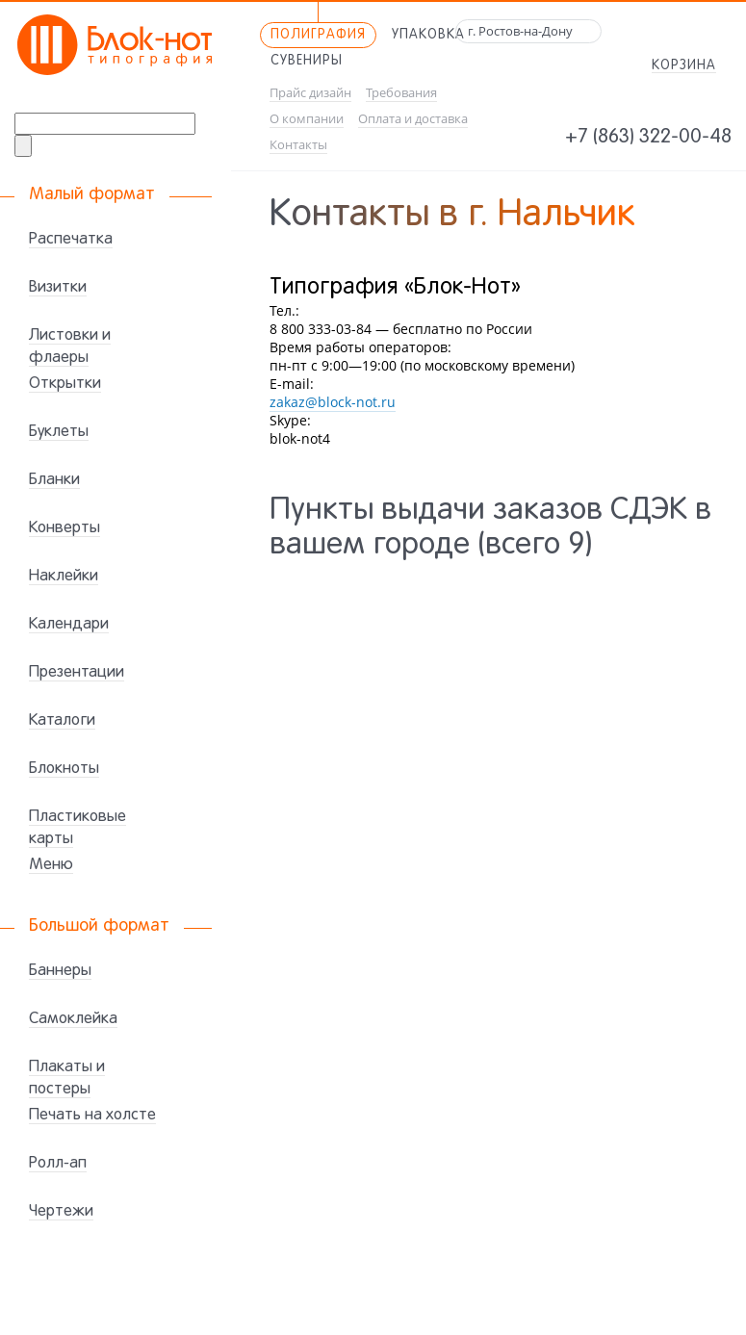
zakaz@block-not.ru (333, 402)
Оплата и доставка (413, 119)
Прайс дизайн (310, 93)
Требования (401, 93)
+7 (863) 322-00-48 (648, 137)
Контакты (298, 145)
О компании (307, 119)
